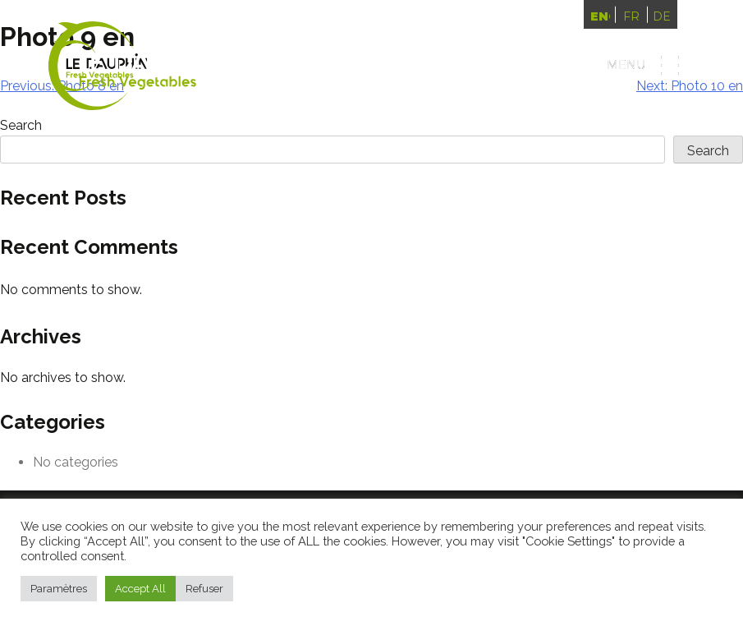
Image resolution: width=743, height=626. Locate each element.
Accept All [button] (140, 588)
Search (708, 151)
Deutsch (662, 16)
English (600, 16)
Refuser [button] (204, 588)
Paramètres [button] (58, 588)
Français (631, 16)
